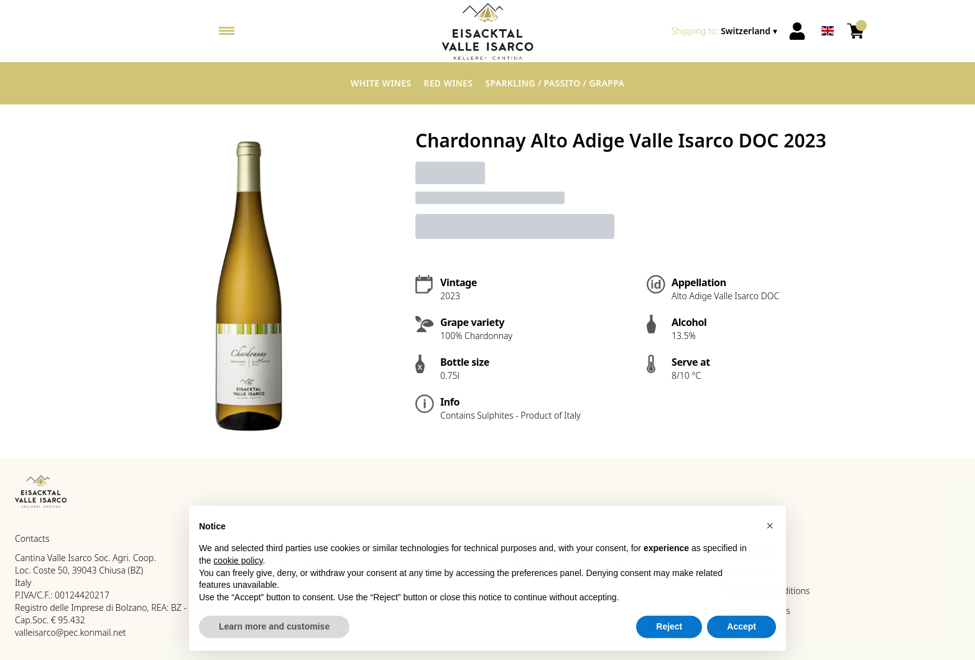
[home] (487, 31)
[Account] (797, 31)
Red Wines (448, 83)
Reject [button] (669, 631)
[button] (770, 529)
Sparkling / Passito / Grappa (554, 83)
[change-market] (725, 31)
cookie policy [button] (237, 565)
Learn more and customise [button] (274, 631)
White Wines (381, 83)
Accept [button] (741, 631)
